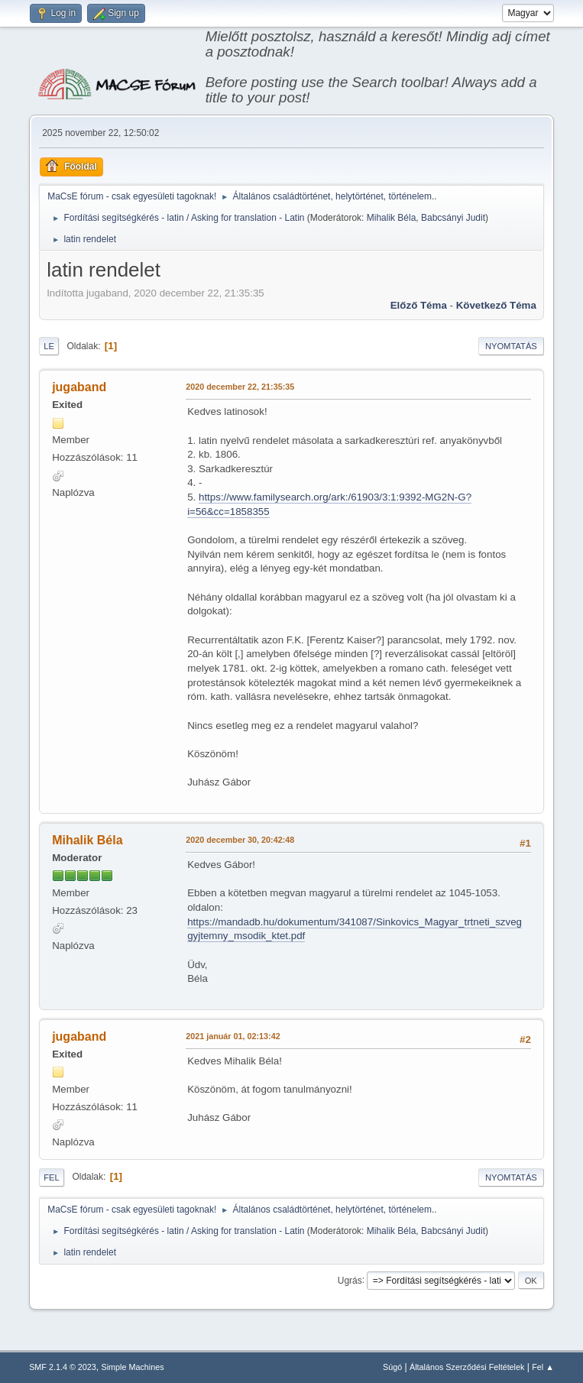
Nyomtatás (511, 346)
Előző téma (418, 305)
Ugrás (350, 1279)
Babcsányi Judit (453, 217)
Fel (52, 1177)
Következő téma (496, 305)
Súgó (392, 1367)
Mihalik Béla (391, 217)
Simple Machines (132, 1367)
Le (49, 346)
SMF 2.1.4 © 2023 (62, 1367)
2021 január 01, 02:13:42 (233, 1036)
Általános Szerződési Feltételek (467, 1367)
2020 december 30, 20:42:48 (240, 839)
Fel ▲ (543, 1367)
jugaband (79, 387)
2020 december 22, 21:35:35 (240, 386)
